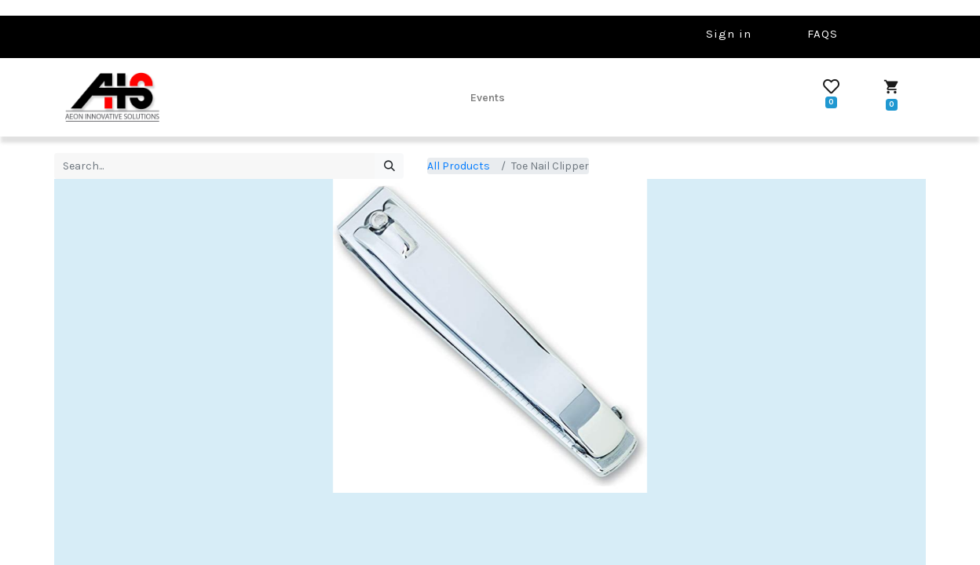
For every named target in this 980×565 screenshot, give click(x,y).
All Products (458, 166)
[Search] (389, 166)
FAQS (822, 34)
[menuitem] (487, 97)
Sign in (728, 34)
